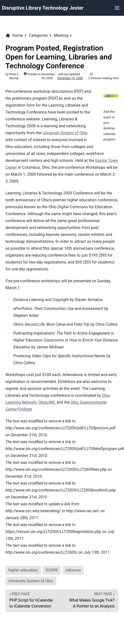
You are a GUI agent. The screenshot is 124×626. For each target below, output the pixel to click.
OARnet (25, 409)
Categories (38, 35)
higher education (23, 570)
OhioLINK (46, 402)
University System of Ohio (64, 133)
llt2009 (52, 570)
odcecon (73, 570)
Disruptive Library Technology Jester (42, 8)
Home (14, 35)
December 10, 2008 (70, 78)
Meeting (61, 35)
